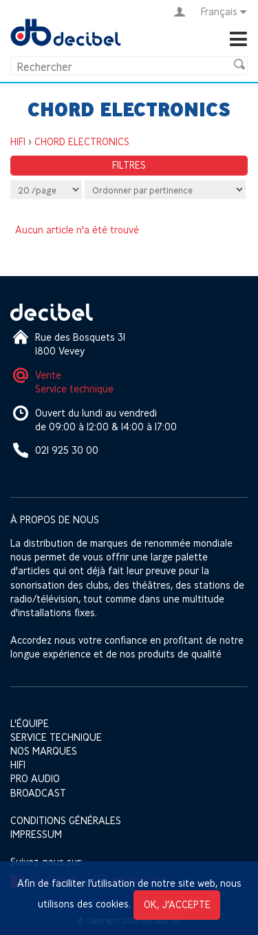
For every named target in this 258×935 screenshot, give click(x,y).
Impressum (36, 834)
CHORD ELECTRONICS (81, 141)
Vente (48, 375)
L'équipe (29, 723)
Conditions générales (65, 820)
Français (224, 12)
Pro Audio (35, 778)
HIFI (17, 141)
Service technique (74, 389)
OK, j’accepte (177, 904)
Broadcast (38, 793)
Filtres (129, 165)
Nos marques (43, 751)
